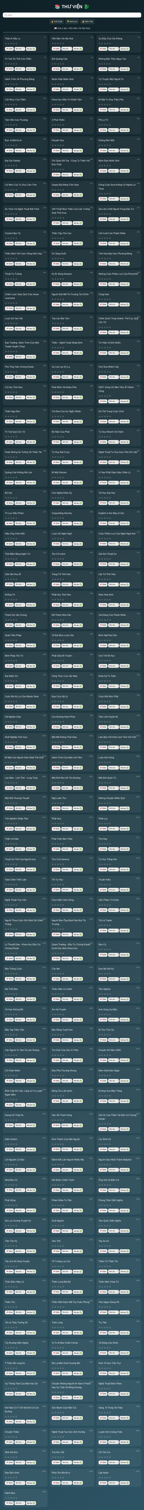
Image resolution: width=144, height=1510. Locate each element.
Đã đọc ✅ (31, 49)
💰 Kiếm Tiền (87, 21)
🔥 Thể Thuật (56, 21)
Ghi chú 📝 (20, 49)
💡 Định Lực (72, 21)
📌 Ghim (9, 49)
